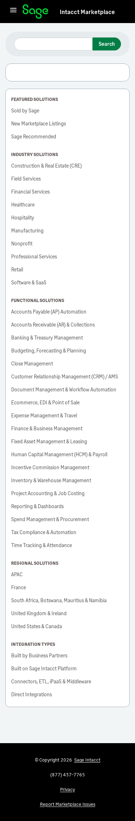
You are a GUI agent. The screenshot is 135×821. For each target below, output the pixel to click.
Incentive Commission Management (50, 467)
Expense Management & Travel (44, 415)
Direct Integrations (31, 694)
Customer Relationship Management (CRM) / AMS (64, 376)
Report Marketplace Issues (67, 804)
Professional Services (34, 256)
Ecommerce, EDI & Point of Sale (45, 402)
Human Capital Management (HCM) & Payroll (59, 454)
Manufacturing (27, 230)
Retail (17, 269)
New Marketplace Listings (38, 123)
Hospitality (22, 217)
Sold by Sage (25, 110)
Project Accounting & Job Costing (48, 493)
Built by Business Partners (39, 655)
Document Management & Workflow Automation (63, 389)
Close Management (32, 363)
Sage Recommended (33, 136)
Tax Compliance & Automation (43, 532)
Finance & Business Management (46, 428)
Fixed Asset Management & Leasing (49, 441)
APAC (17, 574)
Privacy (67, 789)
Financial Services (30, 191)
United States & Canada (36, 626)
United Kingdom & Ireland (39, 613)
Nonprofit (21, 243)
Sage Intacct (87, 760)
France (18, 587)
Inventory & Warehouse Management (51, 480)
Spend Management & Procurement (50, 519)
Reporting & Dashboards (37, 506)
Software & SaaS (28, 282)
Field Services (26, 179)
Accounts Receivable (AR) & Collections (53, 324)
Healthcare (23, 204)
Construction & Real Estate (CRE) (46, 166)
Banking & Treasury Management (47, 337)
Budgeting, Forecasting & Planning (48, 350)
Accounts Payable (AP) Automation (48, 312)
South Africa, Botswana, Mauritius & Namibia (59, 600)
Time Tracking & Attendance (41, 545)
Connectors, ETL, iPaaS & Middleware (51, 681)
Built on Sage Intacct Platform (44, 668)
